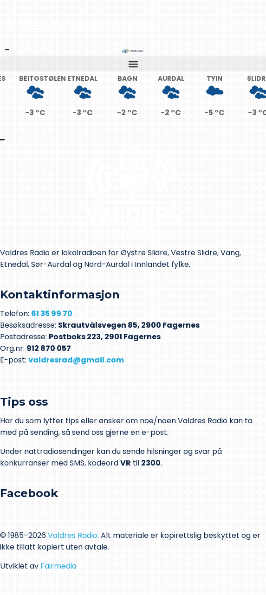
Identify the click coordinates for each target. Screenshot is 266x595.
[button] (133, 63)
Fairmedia (58, 566)
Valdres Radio (72, 535)
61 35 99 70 (51, 313)
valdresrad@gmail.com (76, 360)
